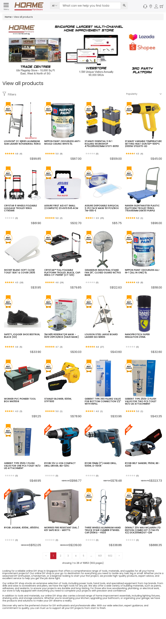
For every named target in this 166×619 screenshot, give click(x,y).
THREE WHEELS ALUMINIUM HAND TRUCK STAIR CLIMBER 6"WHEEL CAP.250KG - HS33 (103, 530)
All (54, 5)
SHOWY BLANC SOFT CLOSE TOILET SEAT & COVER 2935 (19, 271)
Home (8, 17)
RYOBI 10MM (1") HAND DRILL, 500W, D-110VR (101, 464)
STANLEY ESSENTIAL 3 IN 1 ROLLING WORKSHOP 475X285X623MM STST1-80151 (102, 144)
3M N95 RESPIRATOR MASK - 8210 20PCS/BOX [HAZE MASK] (61, 335)
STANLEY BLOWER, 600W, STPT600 (58, 400)
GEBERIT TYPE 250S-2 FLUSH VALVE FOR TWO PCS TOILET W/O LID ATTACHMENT (141, 401)
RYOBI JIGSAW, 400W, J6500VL (21, 527)
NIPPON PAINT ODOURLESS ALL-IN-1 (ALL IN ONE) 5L (142, 271)
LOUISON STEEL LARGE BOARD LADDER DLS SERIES (101, 335)
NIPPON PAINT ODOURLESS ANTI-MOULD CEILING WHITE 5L (62, 142)
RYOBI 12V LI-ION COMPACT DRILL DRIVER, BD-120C (60, 464)
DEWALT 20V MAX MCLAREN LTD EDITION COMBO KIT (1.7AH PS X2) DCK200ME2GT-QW (143, 530)
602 (110, 555)
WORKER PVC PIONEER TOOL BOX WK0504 (20, 400)
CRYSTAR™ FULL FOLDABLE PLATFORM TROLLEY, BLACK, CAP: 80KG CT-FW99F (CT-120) (62, 272)
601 (100, 555)
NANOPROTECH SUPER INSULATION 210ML (137, 335)
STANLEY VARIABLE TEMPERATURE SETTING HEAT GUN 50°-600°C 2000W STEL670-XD (143, 144)
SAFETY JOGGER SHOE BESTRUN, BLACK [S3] (22, 335)
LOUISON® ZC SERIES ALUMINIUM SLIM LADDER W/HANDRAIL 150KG (22, 142)
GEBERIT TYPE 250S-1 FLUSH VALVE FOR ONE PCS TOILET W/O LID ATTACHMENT (22, 466)
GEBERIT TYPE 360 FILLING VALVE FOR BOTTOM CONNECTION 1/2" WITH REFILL (103, 401)
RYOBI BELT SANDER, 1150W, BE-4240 (142, 464)
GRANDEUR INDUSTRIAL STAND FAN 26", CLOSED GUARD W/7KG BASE (103, 272)
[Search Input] (90, 5)
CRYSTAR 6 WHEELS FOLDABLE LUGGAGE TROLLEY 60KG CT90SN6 (20, 208)
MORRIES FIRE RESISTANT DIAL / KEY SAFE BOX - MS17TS (61, 529)
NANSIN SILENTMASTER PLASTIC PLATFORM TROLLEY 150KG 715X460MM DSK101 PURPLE (142, 208)
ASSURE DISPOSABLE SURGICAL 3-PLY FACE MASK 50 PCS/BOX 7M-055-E (102, 208)
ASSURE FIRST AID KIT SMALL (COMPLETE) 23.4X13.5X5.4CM (61, 207)
